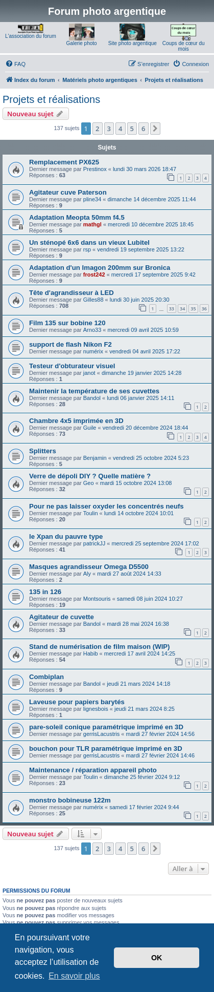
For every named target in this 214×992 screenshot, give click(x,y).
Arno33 (92, 330)
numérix (93, 351)
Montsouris (97, 599)
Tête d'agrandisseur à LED (71, 293)
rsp (87, 249)
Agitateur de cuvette (61, 617)
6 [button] (143, 128)
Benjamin (95, 458)
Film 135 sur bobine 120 (67, 323)
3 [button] (109, 128)
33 (171, 308)
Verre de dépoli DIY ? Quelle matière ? (90, 476)
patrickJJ (94, 543)
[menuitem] (15, 64)
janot (89, 373)
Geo (88, 483)
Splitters (42, 451)
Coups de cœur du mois (183, 46)
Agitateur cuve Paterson (68, 192)
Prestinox (95, 169)
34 (182, 308)
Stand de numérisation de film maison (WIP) (99, 646)
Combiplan (46, 677)
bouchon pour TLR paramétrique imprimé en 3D (105, 748)
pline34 (92, 199)
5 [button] (132, 128)
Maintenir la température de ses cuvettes (94, 391)
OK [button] (156, 958)
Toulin (90, 513)
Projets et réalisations (51, 99)
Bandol (92, 398)
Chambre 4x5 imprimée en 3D (76, 421)
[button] (155, 128)
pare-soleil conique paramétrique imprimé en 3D (106, 727)
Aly (87, 574)
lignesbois (95, 709)
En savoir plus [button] (74, 976)
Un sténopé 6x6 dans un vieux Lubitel (89, 242)
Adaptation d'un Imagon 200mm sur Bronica (99, 267)
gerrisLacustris (101, 734)
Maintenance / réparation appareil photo (93, 770)
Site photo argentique (132, 43)
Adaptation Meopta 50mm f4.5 (77, 217)
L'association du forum (30, 36)
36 (204, 308)
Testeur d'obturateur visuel (72, 366)
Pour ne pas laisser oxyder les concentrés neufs (106, 506)
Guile (90, 428)
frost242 (94, 274)
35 (193, 308)
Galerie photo (81, 43)
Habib (90, 653)
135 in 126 (45, 592)
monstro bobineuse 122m (70, 800)
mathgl (92, 224)
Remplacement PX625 (64, 162)
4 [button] (120, 128)
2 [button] (97, 128)
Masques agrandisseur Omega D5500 (89, 567)
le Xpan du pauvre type (66, 536)
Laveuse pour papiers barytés (77, 702)
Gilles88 (93, 300)
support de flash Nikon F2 (70, 344)
